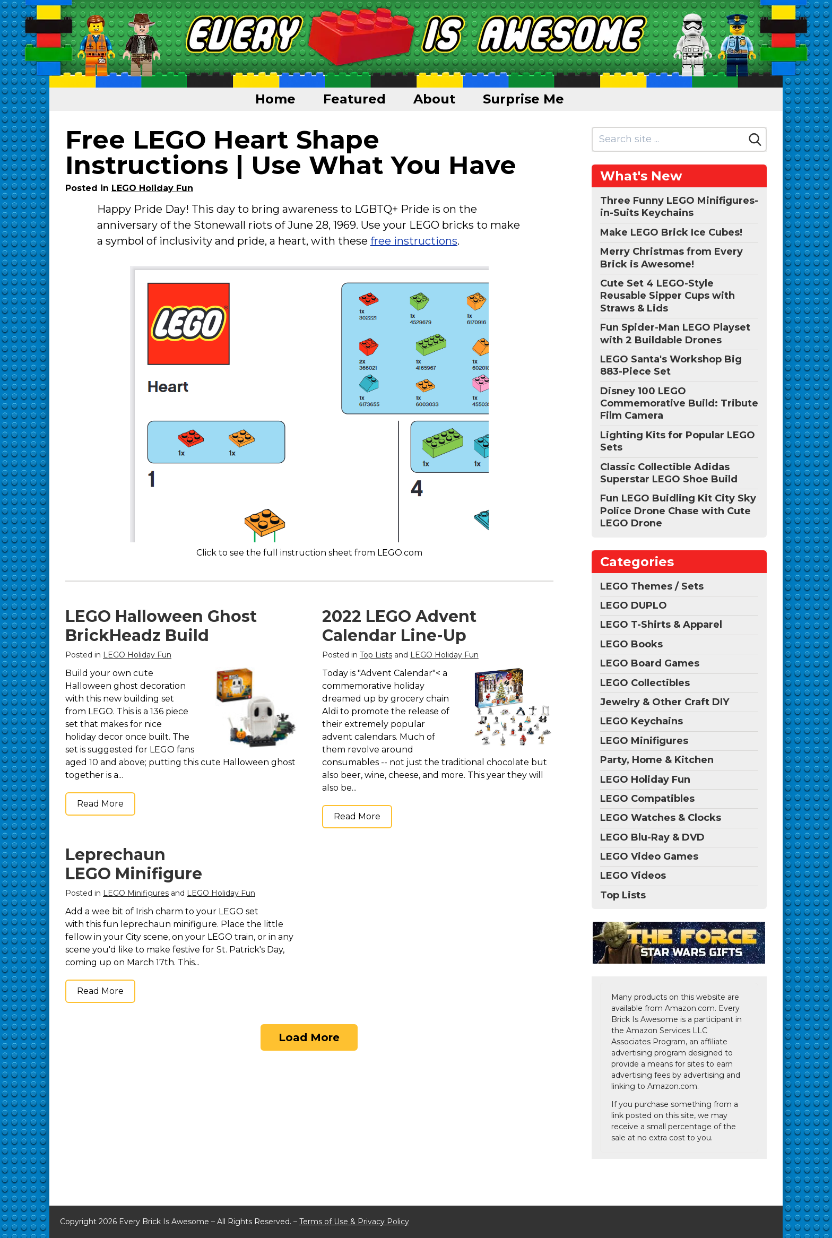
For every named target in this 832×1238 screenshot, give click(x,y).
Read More (100, 804)
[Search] (755, 139)
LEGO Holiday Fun (152, 188)
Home (275, 99)
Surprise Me (523, 99)
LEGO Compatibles (647, 798)
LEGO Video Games (649, 856)
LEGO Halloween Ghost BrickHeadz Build (161, 626)
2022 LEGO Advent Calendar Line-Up (399, 626)
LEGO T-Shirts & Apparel (661, 624)
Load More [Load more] (309, 1037)
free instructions (413, 241)
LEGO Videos (633, 875)
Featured (354, 99)
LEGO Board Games (649, 663)
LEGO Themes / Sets (652, 586)
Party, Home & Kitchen (657, 760)
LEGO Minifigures (136, 893)
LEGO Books (631, 644)
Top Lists (376, 655)
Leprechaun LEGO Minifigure (133, 864)
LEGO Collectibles (645, 683)
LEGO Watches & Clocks (660, 818)
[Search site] (669, 139)
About (434, 99)
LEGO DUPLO (633, 605)
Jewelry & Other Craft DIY (664, 702)
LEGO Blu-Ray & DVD (652, 837)
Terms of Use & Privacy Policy (354, 1221)
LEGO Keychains (641, 721)
